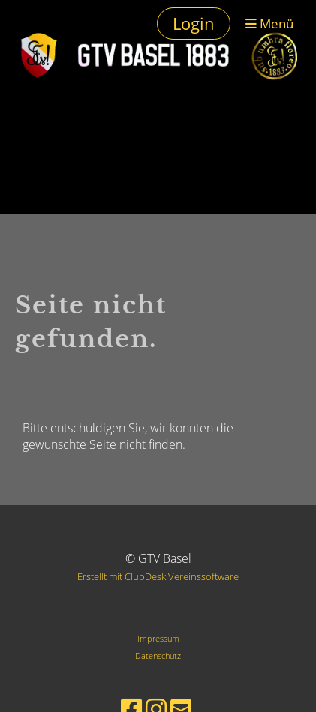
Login (194, 23)
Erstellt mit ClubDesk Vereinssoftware (158, 576)
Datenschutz (158, 655)
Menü (269, 23)
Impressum (158, 638)
